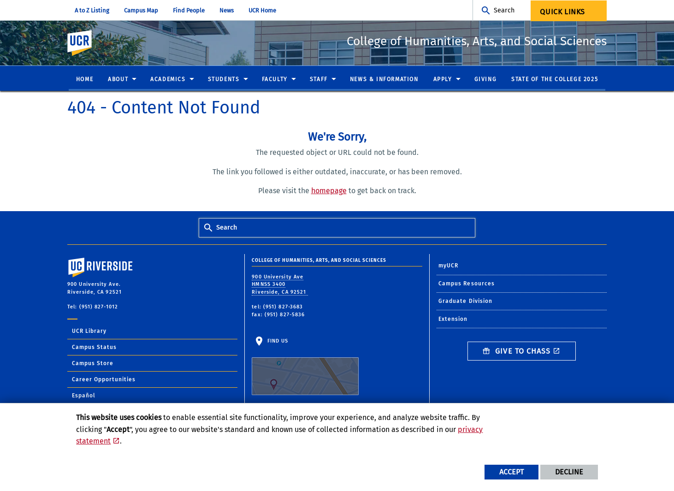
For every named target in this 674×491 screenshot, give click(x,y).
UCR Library (89, 331)
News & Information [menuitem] (384, 80)
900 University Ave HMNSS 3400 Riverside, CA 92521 (280, 285)
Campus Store (92, 364)
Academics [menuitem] (167, 80)
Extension (453, 319)
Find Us (305, 367)
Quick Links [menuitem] (562, 11)
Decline (569, 471)
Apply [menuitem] (442, 80)
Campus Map (141, 10)
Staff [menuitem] (319, 80)
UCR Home (262, 10)
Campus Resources (466, 284)
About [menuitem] (118, 80)
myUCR (448, 266)
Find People (189, 10)
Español (83, 396)
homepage (329, 191)
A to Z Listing (92, 10)
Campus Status (94, 347)
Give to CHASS (517, 351)
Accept (511, 471)
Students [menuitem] (224, 80)
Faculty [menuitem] (275, 80)
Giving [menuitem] (485, 80)
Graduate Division (465, 301)
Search (504, 10)
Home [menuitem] (84, 80)
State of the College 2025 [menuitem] (554, 80)
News (226, 10)
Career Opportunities (104, 380)
